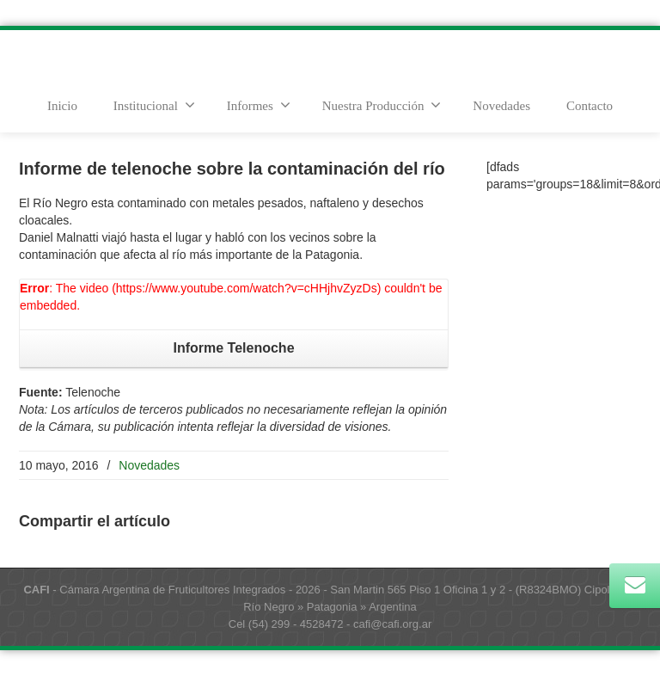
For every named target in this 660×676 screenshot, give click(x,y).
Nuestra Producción (382, 105)
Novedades (501, 106)
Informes (258, 105)
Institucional (154, 105)
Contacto (589, 106)
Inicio (62, 106)
